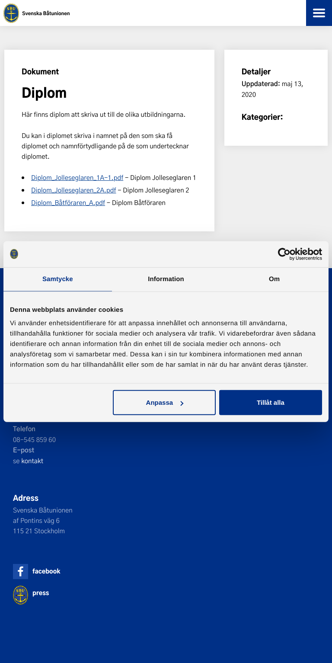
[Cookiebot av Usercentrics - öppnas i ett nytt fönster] (284, 253)
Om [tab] (274, 278)
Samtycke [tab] (57, 278)
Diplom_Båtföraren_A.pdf (68, 202)
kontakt (32, 460)
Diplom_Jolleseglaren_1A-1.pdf (77, 177)
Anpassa (165, 402)
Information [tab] (166, 278)
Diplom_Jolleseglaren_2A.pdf (73, 190)
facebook (46, 571)
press (40, 593)
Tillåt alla (270, 402)
